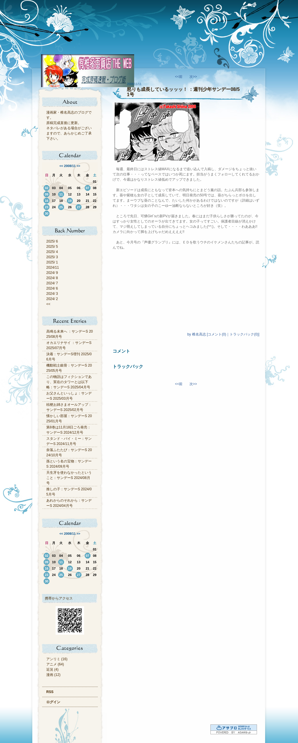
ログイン (53, 702)
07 (87, 188)
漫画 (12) (53, 675)
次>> (193, 77)
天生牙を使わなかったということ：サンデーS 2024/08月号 (69, 478)
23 (46, 207)
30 (46, 213)
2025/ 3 (52, 257)
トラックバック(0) (244, 334)
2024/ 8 (52, 278)
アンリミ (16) (57, 659)
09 (46, 194)
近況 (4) (52, 669)
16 (46, 200)
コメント (121, 351)
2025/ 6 (52, 241)
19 (70, 200)
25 (61, 207)
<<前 (179, 77)
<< (61, 166)
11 (61, 194)
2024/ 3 (52, 294)
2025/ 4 (52, 252)
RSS (50, 692)
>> (78, 166)
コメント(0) (217, 334)
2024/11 (52, 267)
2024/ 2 (52, 299)
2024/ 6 (52, 288)
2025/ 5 (52, 247)
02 (46, 188)
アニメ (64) (55, 664)
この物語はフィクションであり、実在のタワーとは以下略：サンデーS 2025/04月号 (69, 382)
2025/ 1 (52, 262)
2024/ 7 (52, 283)
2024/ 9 (52, 273)
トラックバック (128, 366)
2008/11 (70, 166)
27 (78, 207)
